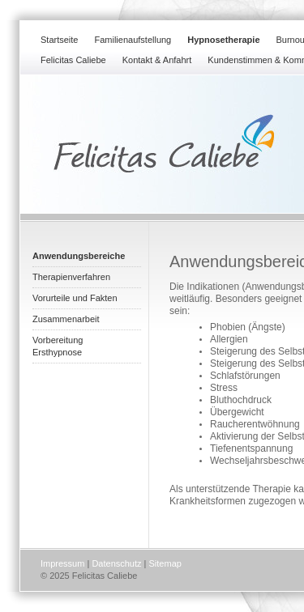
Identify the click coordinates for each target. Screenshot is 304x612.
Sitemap (165, 563)
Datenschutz (116, 563)
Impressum (62, 563)
